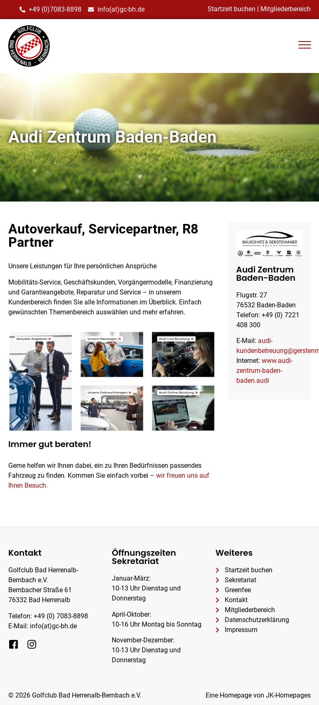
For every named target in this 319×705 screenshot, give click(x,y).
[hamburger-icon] (304, 46)
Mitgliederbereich (285, 9)
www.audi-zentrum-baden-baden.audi (264, 370)
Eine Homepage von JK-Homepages (258, 695)
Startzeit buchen (231, 9)
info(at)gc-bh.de (53, 626)
